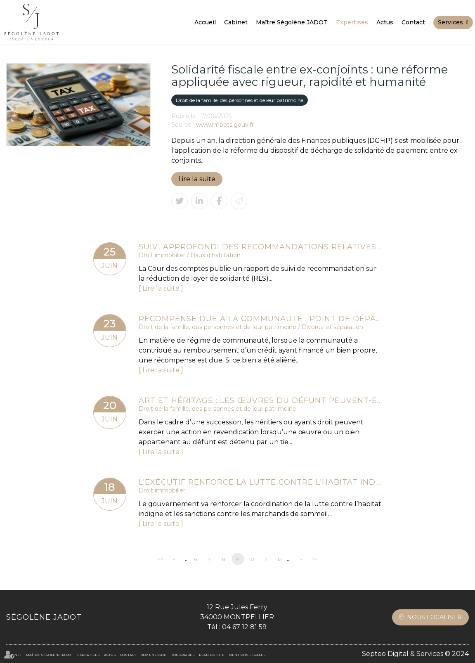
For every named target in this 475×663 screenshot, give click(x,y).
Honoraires (182, 655)
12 (279, 559)
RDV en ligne (153, 655)
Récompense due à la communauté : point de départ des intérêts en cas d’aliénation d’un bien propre (260, 318)
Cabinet (236, 22)
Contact (413, 22)
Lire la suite (196, 179)
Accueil (205, 22)
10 (251, 559)
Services (450, 22)
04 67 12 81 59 (244, 627)
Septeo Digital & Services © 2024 (415, 654)
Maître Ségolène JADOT (292, 22)
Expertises (352, 22)
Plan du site (212, 655)
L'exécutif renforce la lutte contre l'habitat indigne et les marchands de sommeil (260, 482)
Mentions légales (247, 655)
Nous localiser (434, 617)
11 (265, 559)
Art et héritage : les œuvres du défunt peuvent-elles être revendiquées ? (260, 400)
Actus (384, 22)
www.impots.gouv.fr (225, 124)
